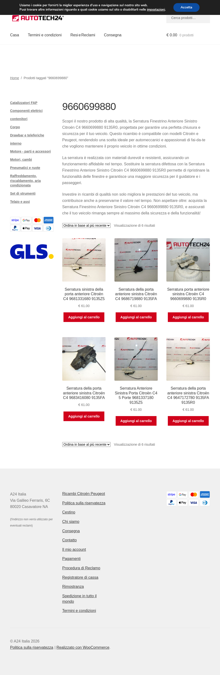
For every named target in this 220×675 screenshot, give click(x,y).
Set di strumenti (23, 193)
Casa (14, 35)
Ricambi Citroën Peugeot (83, 494)
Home (14, 78)
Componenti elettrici (26, 111)
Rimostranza (73, 587)
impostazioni (156, 9)
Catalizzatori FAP (24, 103)
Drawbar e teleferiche (27, 135)
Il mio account (74, 549)
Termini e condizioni (45, 35)
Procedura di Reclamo (81, 568)
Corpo (15, 127)
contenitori (18, 119)
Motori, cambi (21, 159)
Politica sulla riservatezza (84, 503)
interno (15, 143)
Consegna (112, 35)
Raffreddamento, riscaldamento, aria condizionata (25, 180)
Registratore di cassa (80, 577)
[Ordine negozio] (86, 225)
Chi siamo (70, 522)
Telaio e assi (20, 202)
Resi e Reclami (82, 35)
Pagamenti (71, 559)
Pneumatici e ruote (25, 168)
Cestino (68, 512)
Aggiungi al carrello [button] (84, 317)
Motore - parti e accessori (30, 151)
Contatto (69, 540)
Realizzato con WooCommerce (83, 647)
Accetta (186, 7)
